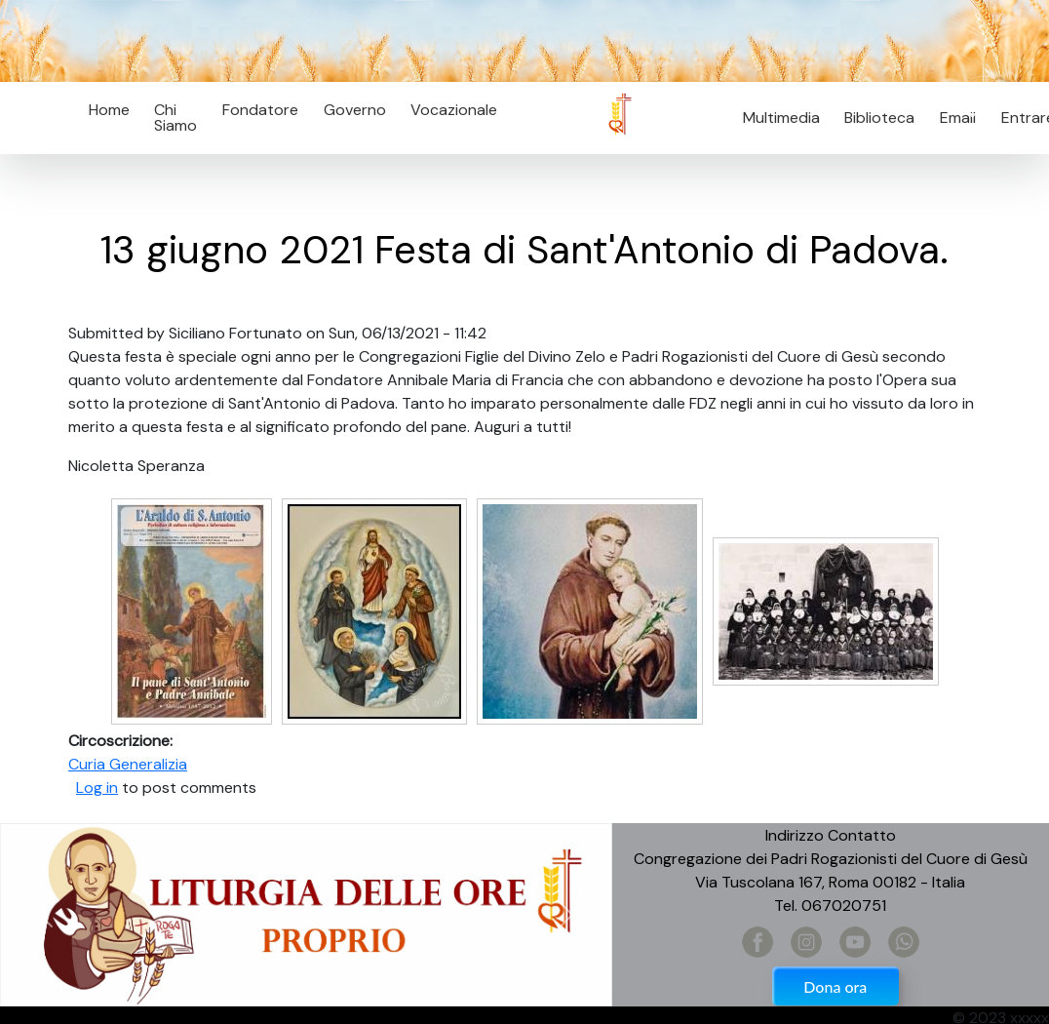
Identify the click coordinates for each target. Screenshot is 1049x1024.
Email (952, 117)
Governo (355, 109)
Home (109, 109)
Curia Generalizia (127, 764)
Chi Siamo (175, 117)
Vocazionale (453, 109)
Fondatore (260, 109)
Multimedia (781, 117)
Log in (97, 787)
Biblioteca (879, 117)
